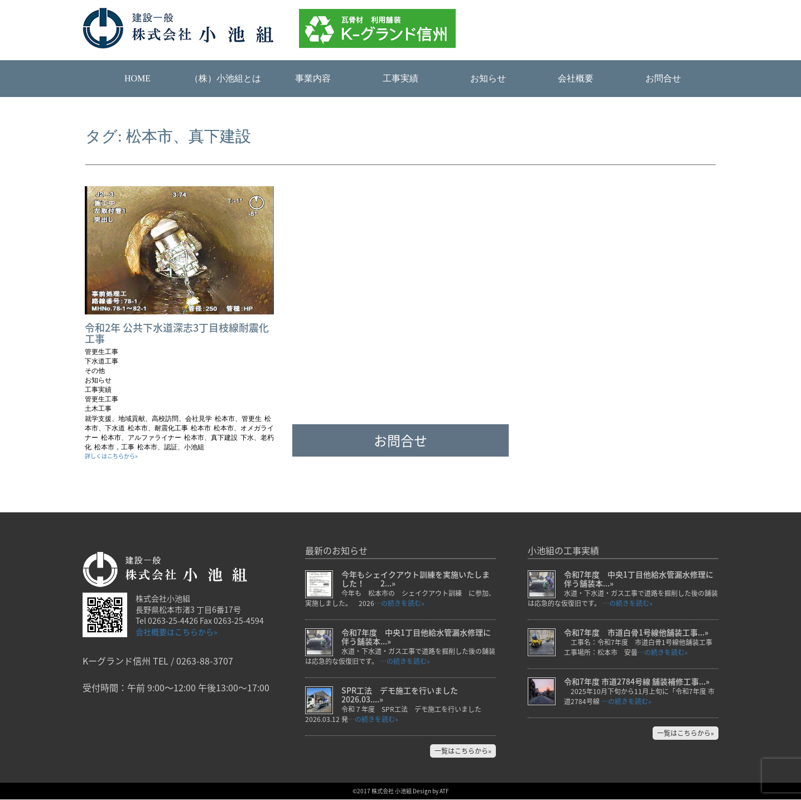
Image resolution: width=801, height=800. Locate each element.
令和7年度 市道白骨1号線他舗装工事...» (636, 632)
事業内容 (313, 78)
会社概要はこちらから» (177, 631)
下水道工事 (101, 361)
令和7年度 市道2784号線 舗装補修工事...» (637, 681)
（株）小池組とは (225, 78)
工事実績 (400, 78)
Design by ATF (431, 791)
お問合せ (663, 78)
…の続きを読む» (399, 604)
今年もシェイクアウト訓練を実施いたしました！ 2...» (415, 579)
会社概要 (575, 78)
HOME (137, 78)
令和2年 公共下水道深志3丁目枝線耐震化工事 (177, 333)
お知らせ (488, 78)
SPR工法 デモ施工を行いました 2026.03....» (403, 695)
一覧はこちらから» (463, 751)
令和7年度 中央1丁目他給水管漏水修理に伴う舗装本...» (416, 637)
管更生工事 (101, 352)
